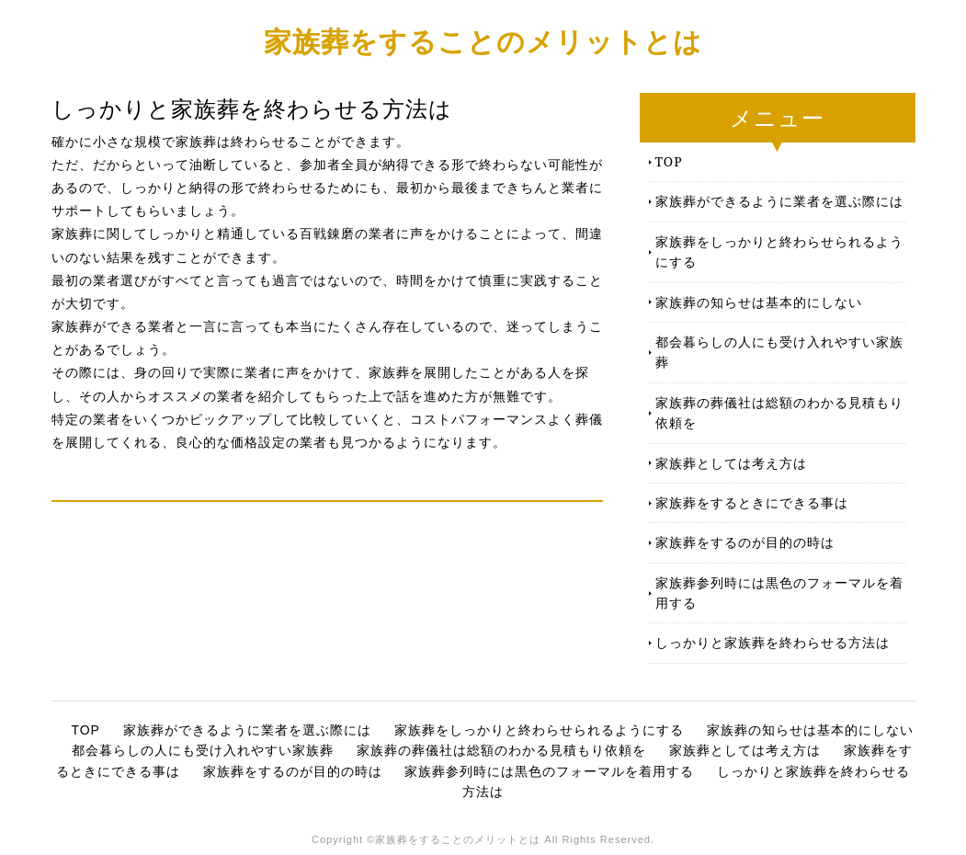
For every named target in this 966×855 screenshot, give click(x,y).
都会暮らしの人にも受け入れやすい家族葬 (779, 351)
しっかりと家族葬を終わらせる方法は (772, 642)
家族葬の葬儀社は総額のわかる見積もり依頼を (779, 412)
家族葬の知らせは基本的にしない (758, 302)
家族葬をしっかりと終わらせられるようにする (779, 251)
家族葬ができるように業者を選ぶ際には (779, 201)
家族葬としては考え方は (731, 463)
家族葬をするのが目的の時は (745, 542)
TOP (669, 161)
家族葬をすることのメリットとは (483, 41)
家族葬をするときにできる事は (751, 502)
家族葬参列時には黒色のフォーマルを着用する (779, 592)
